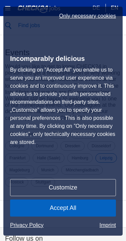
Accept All (63, 208)
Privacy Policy (27, 225)
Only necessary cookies (87, 16)
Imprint (107, 225)
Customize (63, 187)
